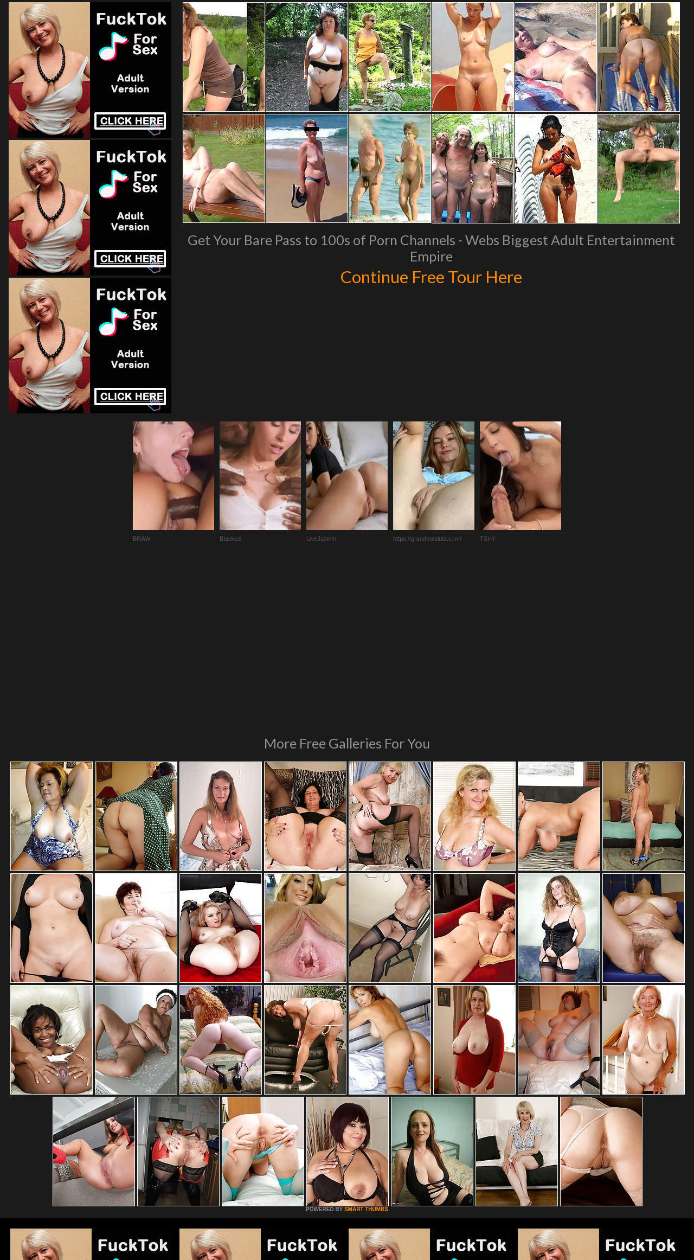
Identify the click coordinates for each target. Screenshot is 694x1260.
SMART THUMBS (366, 1061)
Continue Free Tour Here (431, 275)
